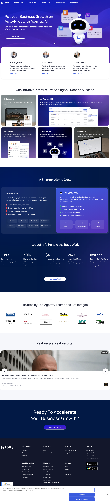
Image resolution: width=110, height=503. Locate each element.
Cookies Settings (82, 490)
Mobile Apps (47, 484)
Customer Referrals (70, 457)
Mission (67, 476)
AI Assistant (47, 481)
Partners (59, 3)
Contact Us (68, 481)
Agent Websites (48, 476)
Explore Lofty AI (55, 279)
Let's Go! (15, 36)
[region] (55, 494)
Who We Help (18, 3)
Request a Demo (55, 434)
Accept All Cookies (82, 499)
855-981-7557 (90, 457)
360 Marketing (26, 473)
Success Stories (48, 460)
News (66, 479)
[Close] (107, 494)
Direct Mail (25, 484)
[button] (54, 43)
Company (72, 3)
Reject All (82, 494)
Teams (24, 460)
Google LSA (25, 479)
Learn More (14, 73)
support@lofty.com (91, 460)
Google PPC (25, 476)
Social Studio (47, 479)
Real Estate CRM (48, 473)
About (66, 473)
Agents (24, 457)
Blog (44, 457)
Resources (46, 3)
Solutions (32, 3)
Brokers (24, 462)
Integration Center (70, 460)
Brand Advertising (27, 481)
